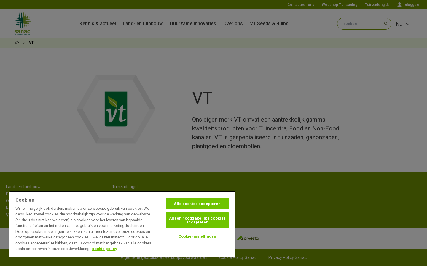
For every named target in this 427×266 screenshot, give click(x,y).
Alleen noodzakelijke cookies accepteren (197, 220)
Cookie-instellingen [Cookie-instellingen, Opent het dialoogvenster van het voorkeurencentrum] (197, 236)
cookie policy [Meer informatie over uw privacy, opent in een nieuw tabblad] (104, 248)
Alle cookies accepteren (197, 203)
